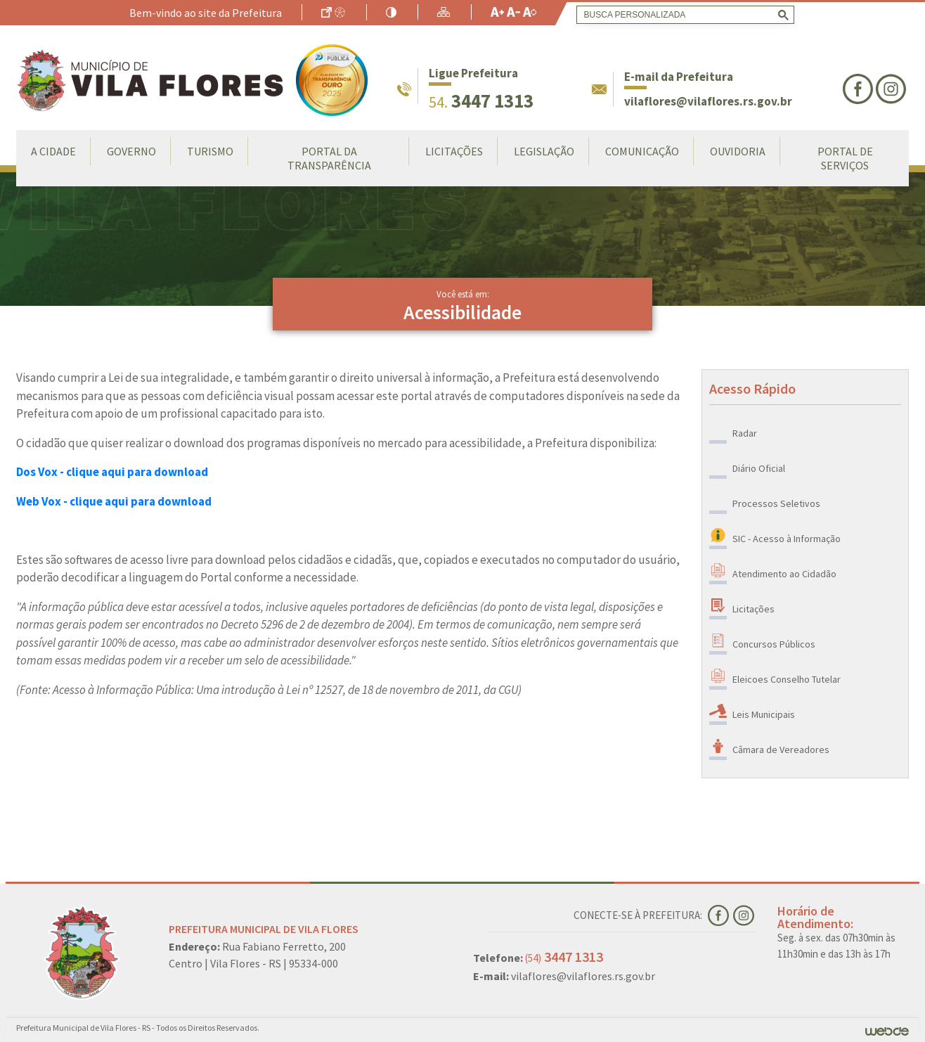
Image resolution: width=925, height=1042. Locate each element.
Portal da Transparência (329, 158)
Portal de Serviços (845, 158)
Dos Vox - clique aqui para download (112, 472)
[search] (682, 14)
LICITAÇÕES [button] (454, 151)
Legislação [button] (544, 151)
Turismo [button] (210, 151)
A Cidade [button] (53, 151)
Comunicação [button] (642, 151)
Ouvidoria (737, 151)
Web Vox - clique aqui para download (114, 501)
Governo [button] (131, 151)
